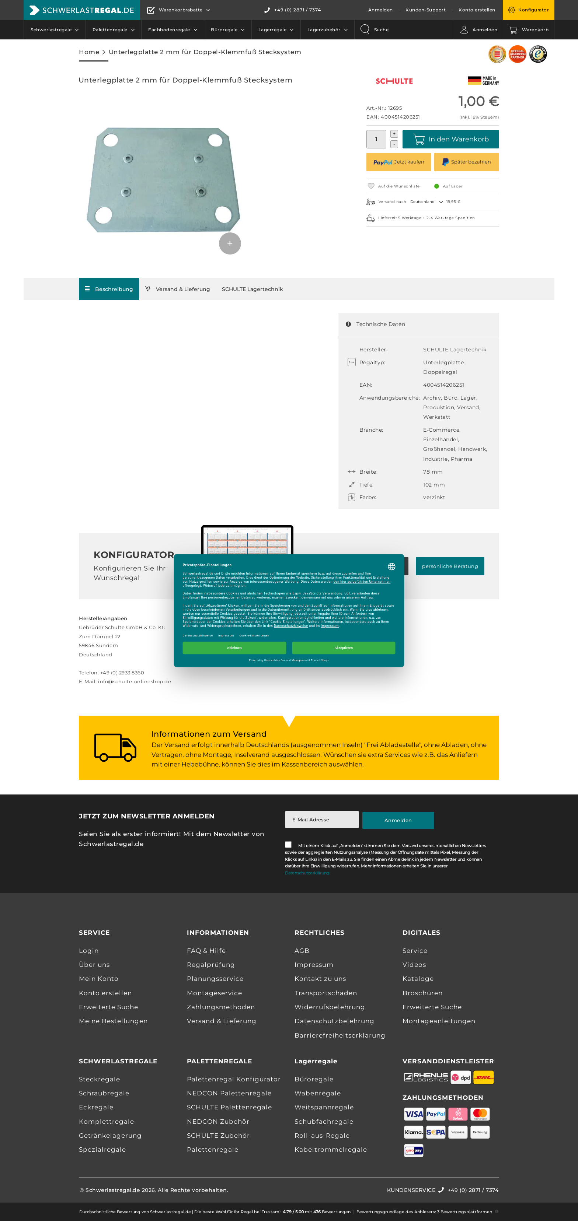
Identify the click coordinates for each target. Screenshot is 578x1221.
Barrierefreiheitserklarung (340, 1035)
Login (89, 950)
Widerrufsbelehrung (330, 1007)
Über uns (94, 964)
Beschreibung (114, 289)
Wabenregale (318, 1093)
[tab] (109, 289)
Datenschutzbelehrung (335, 1021)
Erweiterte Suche (108, 1007)
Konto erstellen (477, 10)
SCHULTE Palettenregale (229, 1107)
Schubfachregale (324, 1121)
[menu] (189, 29)
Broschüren (423, 993)
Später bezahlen (466, 162)
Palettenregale (212, 1149)
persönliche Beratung (450, 566)
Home (89, 52)
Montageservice (214, 993)
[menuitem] (55, 29)
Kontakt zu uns (320, 978)
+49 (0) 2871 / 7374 (297, 10)
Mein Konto (99, 978)
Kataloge (418, 978)
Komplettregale (106, 1121)
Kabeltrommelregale (331, 1149)
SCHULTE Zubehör (218, 1135)
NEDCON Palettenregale (229, 1093)
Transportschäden (326, 993)
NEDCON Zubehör (218, 1121)
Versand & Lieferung (183, 289)
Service (415, 950)
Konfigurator (533, 10)
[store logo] (82, 10)
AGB (302, 950)
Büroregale (314, 1079)
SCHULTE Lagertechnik (252, 289)
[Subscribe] (398, 820)
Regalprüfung (211, 964)
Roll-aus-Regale (322, 1135)
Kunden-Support (425, 10)
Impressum (314, 964)
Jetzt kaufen (398, 162)
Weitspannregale (324, 1107)
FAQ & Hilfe (206, 950)
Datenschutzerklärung (307, 873)
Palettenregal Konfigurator (234, 1079)
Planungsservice (215, 978)
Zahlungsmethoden (221, 1007)
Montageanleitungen (439, 1021)
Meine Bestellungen (113, 1021)
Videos (414, 964)
